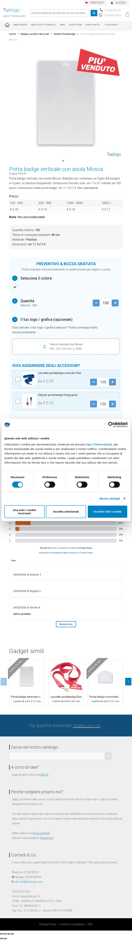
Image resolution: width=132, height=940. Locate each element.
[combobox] (60, 13)
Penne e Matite (93, 25)
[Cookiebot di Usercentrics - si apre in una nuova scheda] (111, 424)
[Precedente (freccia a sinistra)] (1, 938)
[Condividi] (5, 933)
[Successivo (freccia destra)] (5, 938)
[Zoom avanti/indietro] (12, 933)
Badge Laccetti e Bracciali (43, 25)
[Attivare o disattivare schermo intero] (8, 933)
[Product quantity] (106, 303)
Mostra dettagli (109, 498)
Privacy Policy (47, 924)
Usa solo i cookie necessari (24, 511)
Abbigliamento (20, 25)
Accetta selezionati (66, 511)
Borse (62, 25)
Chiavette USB (75, 25)
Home (12, 34)
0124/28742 (110, 10)
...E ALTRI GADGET (111, 25)
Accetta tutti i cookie (108, 511)
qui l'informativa (99, 444)
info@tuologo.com (31, 881)
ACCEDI (121, 3)
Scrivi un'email (41, 833)
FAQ (90, 924)
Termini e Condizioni (72, 924)
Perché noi (46, 837)
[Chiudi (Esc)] (1, 933)
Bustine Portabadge (64, 34)
